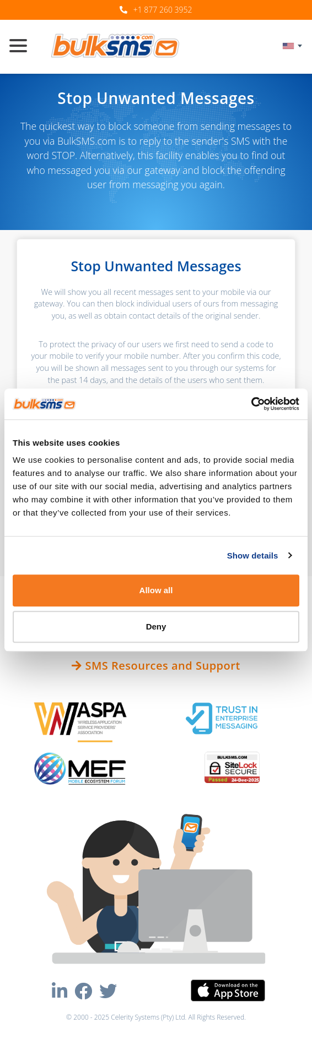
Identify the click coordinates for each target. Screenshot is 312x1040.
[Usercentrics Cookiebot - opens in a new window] (251, 404)
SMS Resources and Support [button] (156, 665)
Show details (252, 555)
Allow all (156, 590)
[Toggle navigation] (22, 47)
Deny (156, 626)
